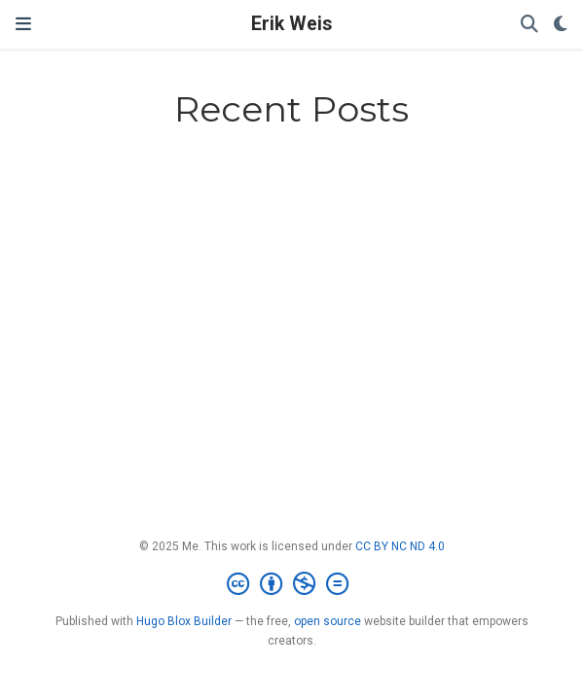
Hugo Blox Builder (184, 621)
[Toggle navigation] (23, 24)
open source (327, 621)
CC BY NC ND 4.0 (400, 546)
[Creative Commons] (291, 584)
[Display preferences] (560, 25)
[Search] (529, 25)
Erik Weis (291, 24)
